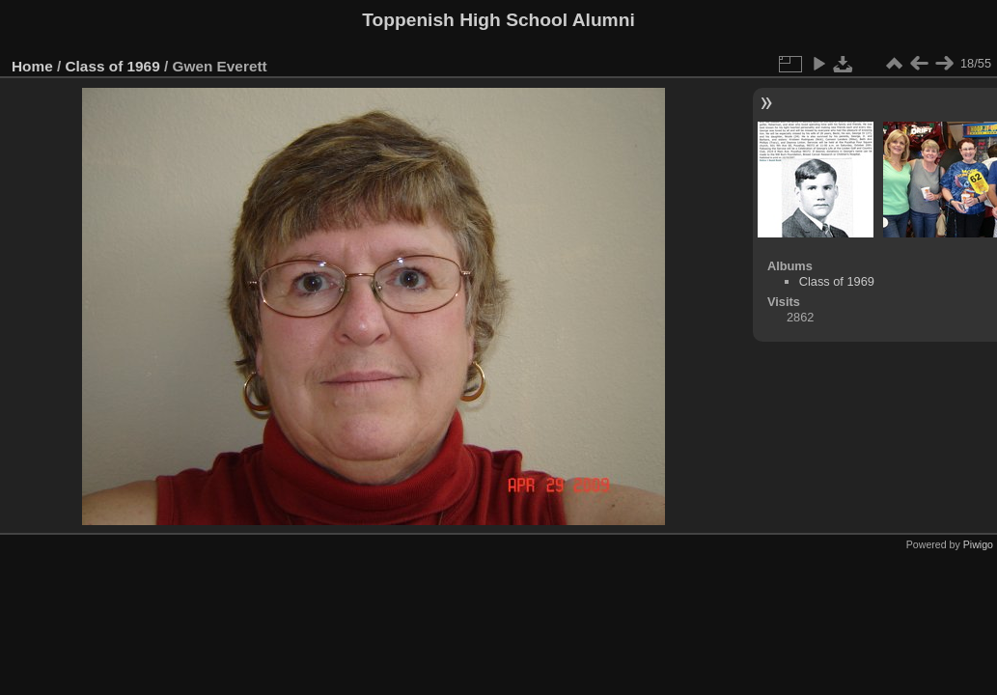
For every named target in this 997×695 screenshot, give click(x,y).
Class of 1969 (113, 66)
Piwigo (978, 544)
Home (32, 66)
